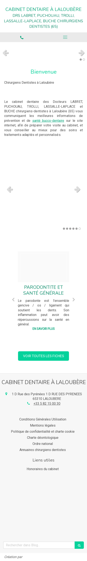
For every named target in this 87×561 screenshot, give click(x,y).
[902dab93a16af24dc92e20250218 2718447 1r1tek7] (43, 266)
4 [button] (73, 229)
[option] (43, 292)
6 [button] (80, 229)
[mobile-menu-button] (65, 37)
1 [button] (81, 59)
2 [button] (84, 59)
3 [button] (70, 229)
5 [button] (76, 229)
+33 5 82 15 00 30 (47, 404)
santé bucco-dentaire (48, 121)
